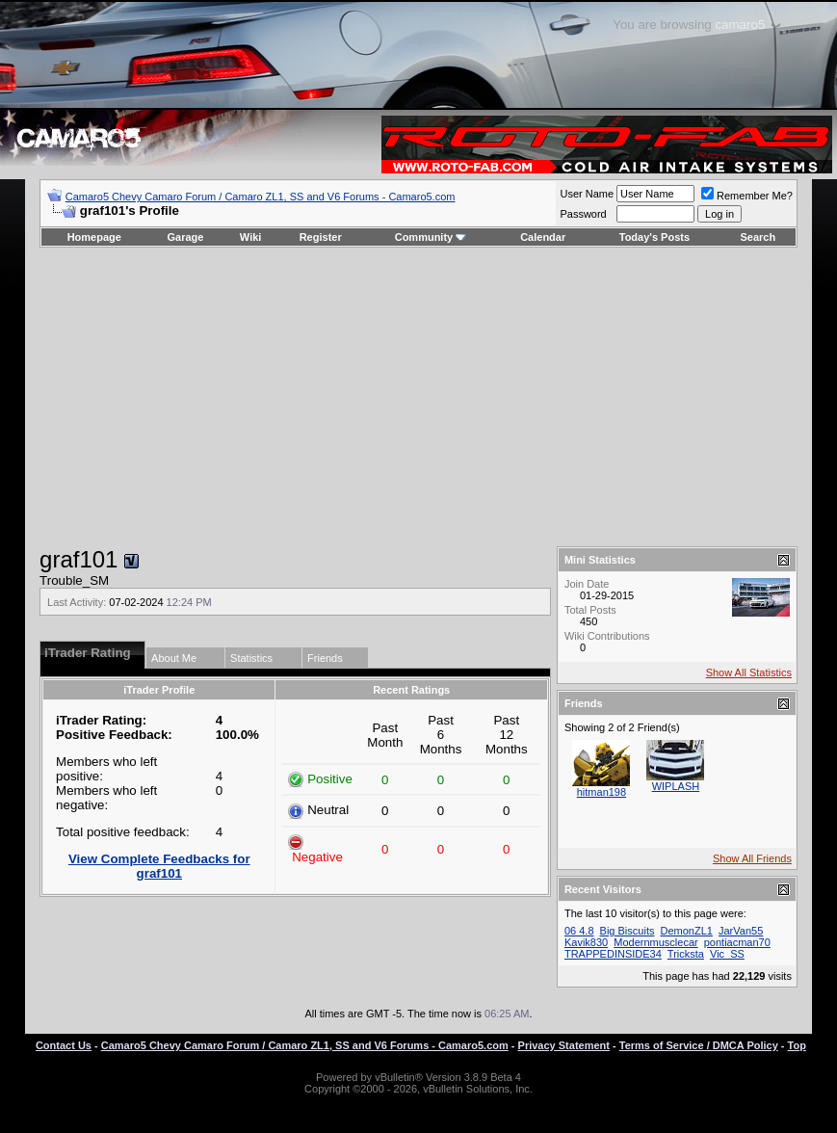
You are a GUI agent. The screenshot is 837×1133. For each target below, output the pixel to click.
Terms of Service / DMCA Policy (698, 1045)
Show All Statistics (749, 672)
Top (797, 1045)
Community (431, 237)
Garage (186, 237)
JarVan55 (741, 930)
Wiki (251, 237)
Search (758, 237)
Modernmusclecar (655, 942)
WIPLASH (676, 786)
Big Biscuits (627, 930)
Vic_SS (727, 954)
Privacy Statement (564, 1045)
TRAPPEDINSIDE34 (613, 954)
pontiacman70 (737, 942)
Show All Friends (752, 858)
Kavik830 (586, 942)
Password (583, 214)
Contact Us (64, 1045)
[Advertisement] (418, 397)
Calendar (542, 237)
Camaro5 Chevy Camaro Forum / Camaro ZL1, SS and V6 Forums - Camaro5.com (260, 196)
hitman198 (601, 792)
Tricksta (685, 954)
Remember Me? (747, 195)
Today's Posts (654, 237)
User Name (587, 193)
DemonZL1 (687, 930)
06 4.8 (579, 930)
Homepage (94, 237)
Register (321, 237)
